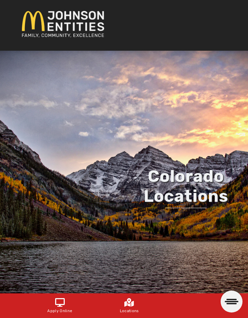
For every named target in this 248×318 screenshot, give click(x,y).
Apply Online (59, 306)
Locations (129, 306)
